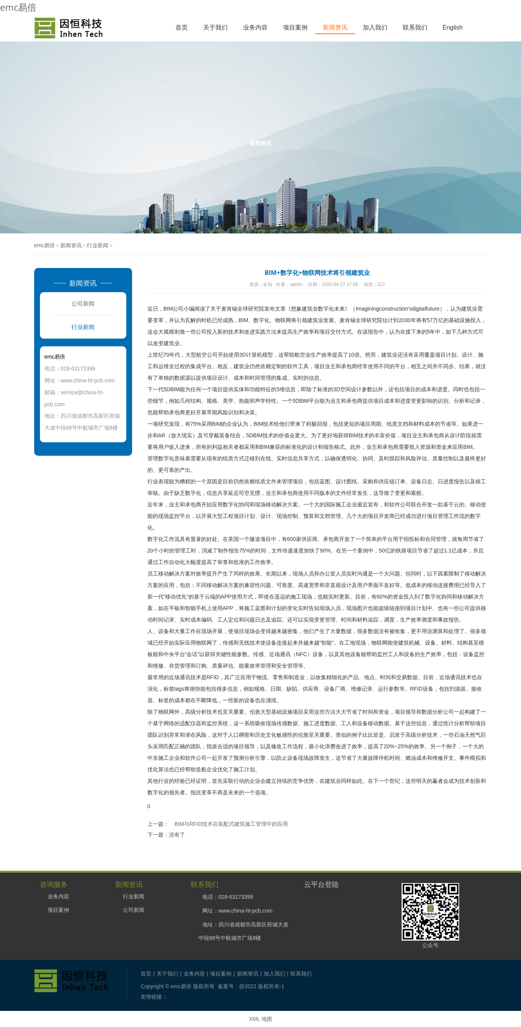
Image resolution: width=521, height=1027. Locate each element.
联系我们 (415, 27)
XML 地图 (260, 1019)
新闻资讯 (335, 27)
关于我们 (215, 27)
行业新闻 (97, 245)
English (453, 27)
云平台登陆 (321, 884)
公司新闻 (82, 303)
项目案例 (295, 27)
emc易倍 (18, 7)
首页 (181, 27)
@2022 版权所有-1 (261, 986)
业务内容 (255, 27)
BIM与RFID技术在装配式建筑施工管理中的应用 (231, 824)
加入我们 (375, 27)
